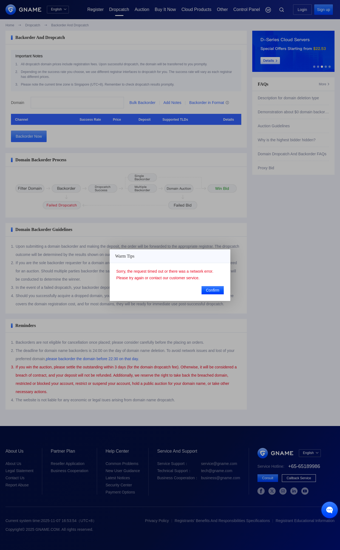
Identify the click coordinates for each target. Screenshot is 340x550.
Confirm (212, 290)
